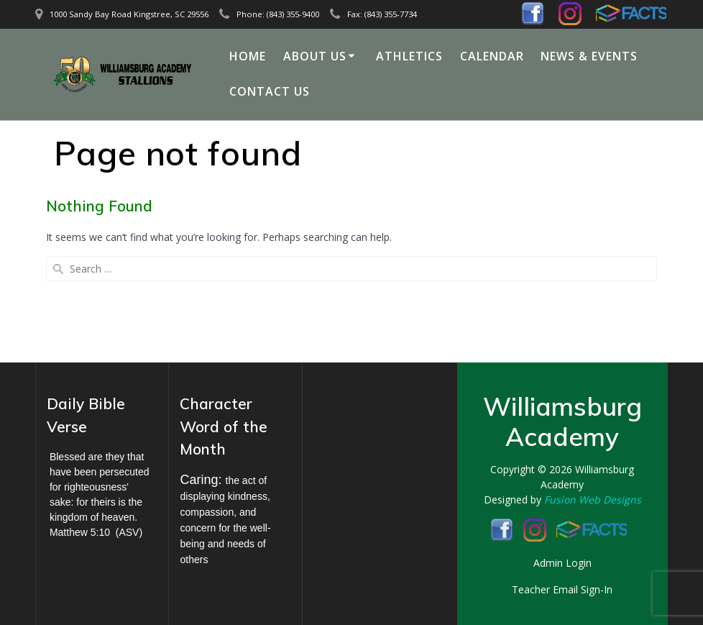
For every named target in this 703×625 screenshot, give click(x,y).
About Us (314, 56)
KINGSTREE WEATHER (369, 445)
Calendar (492, 56)
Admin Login (562, 563)
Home (247, 56)
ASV (129, 532)
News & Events (589, 56)
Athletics (409, 56)
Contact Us (269, 91)
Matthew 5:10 (80, 532)
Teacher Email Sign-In (562, 589)
